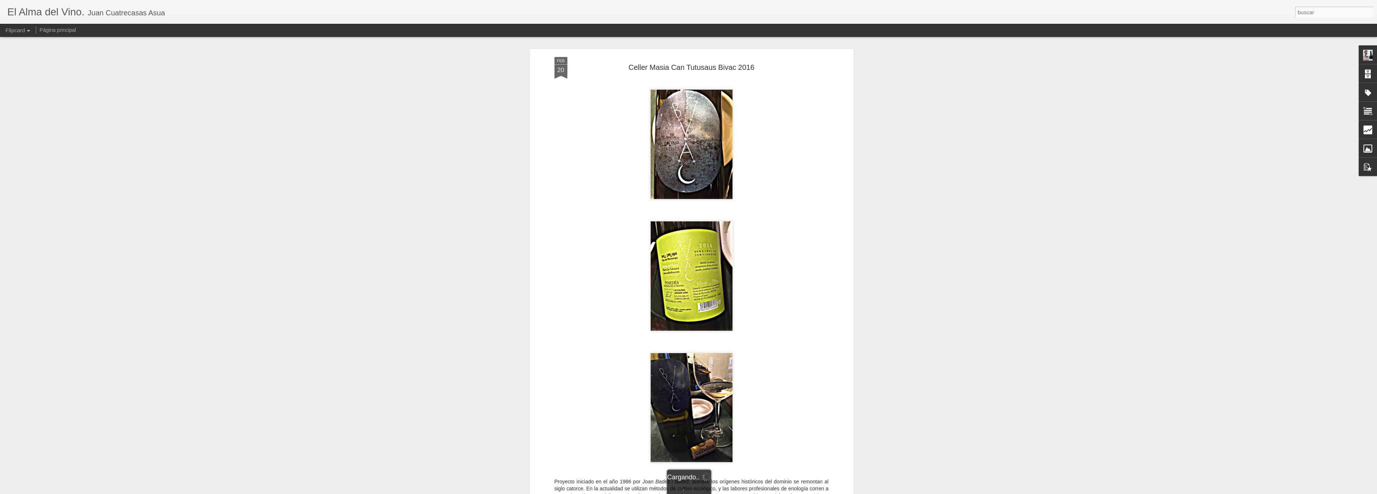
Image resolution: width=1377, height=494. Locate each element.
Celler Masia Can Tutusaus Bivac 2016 (691, 40)
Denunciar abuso (741, 490)
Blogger (717, 490)
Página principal (57, 30)
